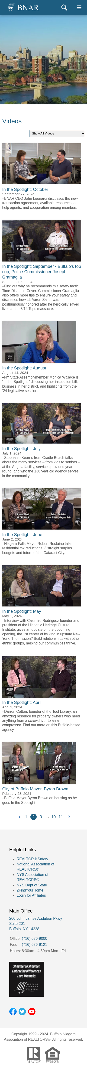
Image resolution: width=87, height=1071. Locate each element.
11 (60, 817)
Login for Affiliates (31, 895)
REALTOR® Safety (32, 859)
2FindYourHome (30, 890)
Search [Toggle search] (64, 7)
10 (53, 817)
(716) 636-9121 (34, 945)
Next (68, 816)
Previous (19, 816)
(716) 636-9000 (34, 938)
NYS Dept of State (32, 885)
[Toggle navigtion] (79, 7)
